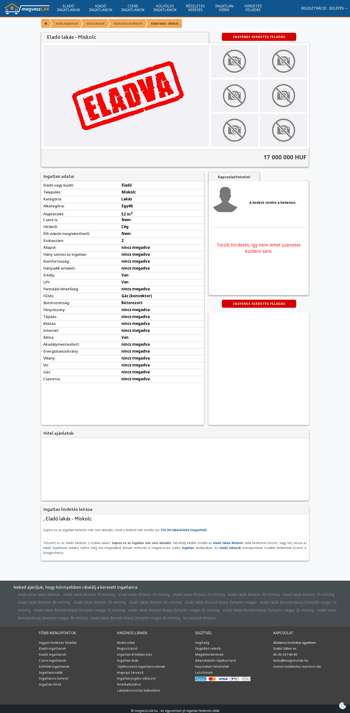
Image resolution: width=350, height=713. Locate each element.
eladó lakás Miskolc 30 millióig (240, 590)
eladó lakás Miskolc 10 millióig (86, 590)
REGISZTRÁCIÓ (311, 8)
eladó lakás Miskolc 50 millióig (75, 597)
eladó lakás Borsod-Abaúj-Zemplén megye (190, 597)
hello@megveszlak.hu (290, 655)
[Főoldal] (45, 23)
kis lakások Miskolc (135, 613)
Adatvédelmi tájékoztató (214, 655)
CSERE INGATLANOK (132, 8)
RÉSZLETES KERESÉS (195, 8)
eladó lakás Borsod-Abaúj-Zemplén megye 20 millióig (129, 605)
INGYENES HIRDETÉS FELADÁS (259, 37)
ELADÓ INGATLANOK (68, 8)
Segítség (202, 638)
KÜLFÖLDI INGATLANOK (165, 8)
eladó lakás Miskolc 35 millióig (291, 590)
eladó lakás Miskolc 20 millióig (137, 590)
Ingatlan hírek (49, 679)
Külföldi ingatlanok (53, 661)
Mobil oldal (125, 638)
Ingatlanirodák (50, 667)
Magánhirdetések (208, 649)
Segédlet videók (207, 643)
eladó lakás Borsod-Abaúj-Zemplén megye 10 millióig (272, 597)
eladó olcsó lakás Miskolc (38, 590)
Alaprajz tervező (129, 667)
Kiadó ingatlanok (52, 649)
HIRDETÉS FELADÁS (253, 8)
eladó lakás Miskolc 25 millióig (188, 590)
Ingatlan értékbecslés (134, 649)
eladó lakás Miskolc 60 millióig (128, 597)
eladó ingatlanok (66, 23)
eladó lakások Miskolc (125, 23)
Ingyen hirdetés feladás (57, 638)
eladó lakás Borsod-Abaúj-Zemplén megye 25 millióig (217, 605)
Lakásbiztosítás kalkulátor (137, 685)
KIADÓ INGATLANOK (100, 8)
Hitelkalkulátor (128, 679)
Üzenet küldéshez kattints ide (296, 661)
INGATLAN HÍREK (224, 8)
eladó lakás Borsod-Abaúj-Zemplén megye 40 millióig (74, 613)
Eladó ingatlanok (52, 643)
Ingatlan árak (127, 655)
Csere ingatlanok (52, 655)
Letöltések (203, 667)
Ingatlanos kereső (53, 673)
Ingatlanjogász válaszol (135, 673)
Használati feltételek (211, 661)
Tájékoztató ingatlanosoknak (139, 661)
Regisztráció (127, 643)
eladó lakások (94, 23)
